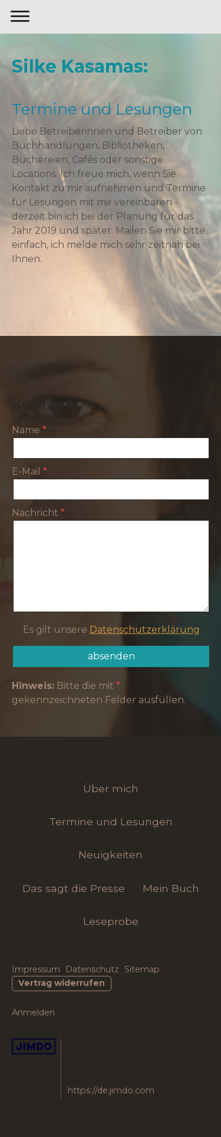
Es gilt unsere (111, 629)
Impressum (36, 969)
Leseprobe (110, 921)
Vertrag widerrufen (61, 983)
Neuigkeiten (110, 854)
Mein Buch (171, 888)
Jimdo (33, 1046)
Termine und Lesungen (111, 821)
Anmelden (33, 1012)
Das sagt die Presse (73, 888)
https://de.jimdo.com (111, 1090)
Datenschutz (92, 969)
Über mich (110, 788)
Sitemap (142, 969)
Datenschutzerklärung (145, 629)
